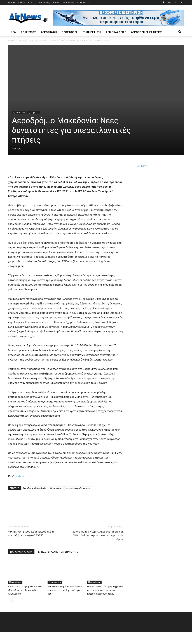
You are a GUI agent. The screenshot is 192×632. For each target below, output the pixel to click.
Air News (142, 165)
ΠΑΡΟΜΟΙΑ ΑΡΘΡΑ (21, 551)
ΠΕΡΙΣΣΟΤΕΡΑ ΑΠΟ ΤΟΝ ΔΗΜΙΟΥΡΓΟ (58, 551)
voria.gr (19, 476)
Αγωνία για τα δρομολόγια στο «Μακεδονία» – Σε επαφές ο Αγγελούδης (25, 590)
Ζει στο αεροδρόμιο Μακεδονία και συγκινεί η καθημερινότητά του (65, 590)
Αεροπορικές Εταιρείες (48, 2)
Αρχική (11, 40)
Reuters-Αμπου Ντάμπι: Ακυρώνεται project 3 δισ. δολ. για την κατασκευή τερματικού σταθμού (97, 535)
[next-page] (16, 601)
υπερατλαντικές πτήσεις (78, 488)
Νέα (13, 32)
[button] (179, 32)
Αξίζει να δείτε (116, 32)
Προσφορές (70, 32)
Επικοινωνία (83, 2)
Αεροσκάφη (68, 2)
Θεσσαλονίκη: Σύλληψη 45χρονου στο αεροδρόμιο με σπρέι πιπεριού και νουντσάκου (105, 590)
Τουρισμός (28, 32)
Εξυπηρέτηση (92, 32)
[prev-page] (10, 601)
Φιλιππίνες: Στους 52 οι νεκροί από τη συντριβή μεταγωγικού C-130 (31, 533)
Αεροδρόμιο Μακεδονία (34, 488)
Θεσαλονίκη (56, 488)
